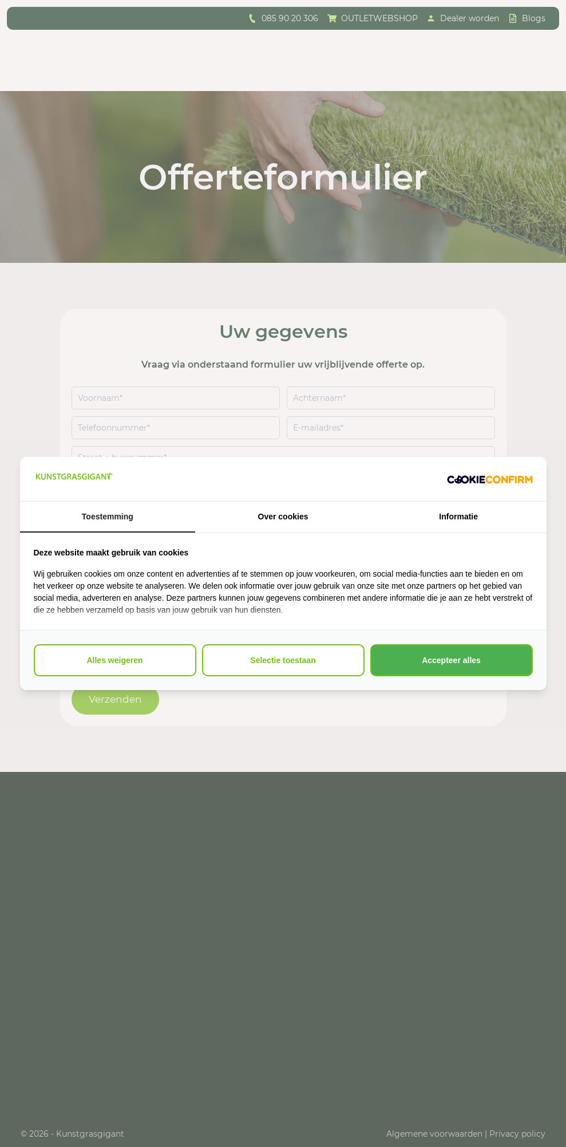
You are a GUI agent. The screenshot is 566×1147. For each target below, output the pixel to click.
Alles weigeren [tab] (114, 660)
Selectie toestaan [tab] (282, 660)
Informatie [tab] (458, 516)
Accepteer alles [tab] (451, 660)
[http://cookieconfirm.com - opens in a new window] (490, 479)
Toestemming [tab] (107, 516)
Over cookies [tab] (283, 516)
